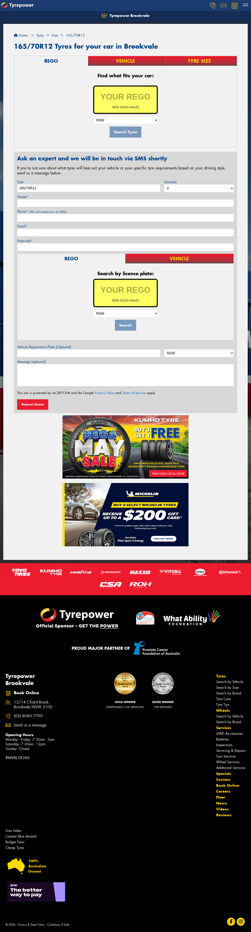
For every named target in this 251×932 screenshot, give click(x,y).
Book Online (227, 785)
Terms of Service (134, 393)
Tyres (221, 676)
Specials (223, 773)
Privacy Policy (104, 393)
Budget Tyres (14, 842)
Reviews (223, 815)
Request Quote (32, 404)
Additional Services (230, 767)
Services (223, 727)
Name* (22, 197)
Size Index (13, 830)
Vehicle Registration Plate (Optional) (44, 347)
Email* (22, 226)
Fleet (220, 797)
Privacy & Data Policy (31, 925)
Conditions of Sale (58, 925)
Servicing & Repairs (231, 750)
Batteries (222, 739)
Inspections (224, 745)
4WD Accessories (229, 733)
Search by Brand (228, 693)
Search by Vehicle (229, 682)
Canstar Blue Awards (21, 836)
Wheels (223, 710)
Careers (223, 791)
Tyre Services (226, 756)
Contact (223, 779)
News (221, 803)
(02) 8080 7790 (28, 716)
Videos (222, 809)
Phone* (41, 211)
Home (21, 35)
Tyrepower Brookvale (125, 15)
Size (20, 182)
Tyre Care (223, 699)
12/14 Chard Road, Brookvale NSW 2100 (33, 705)
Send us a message (30, 725)
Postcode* (24, 241)
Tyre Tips (222, 704)
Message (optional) (31, 361)
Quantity (170, 182)
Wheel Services (227, 762)
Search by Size (227, 687)
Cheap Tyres (14, 847)
